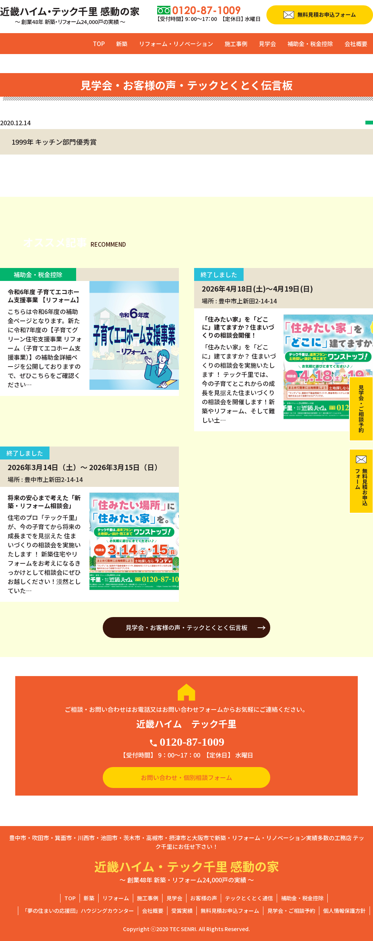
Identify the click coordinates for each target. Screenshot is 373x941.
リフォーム (115, 898)
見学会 (267, 44)
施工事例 (236, 44)
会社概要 (355, 44)
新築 (122, 44)
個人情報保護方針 (344, 910)
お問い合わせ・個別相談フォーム (186, 777)
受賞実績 (182, 910)
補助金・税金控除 (310, 44)
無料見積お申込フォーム (230, 910)
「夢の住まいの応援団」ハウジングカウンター (78, 910)
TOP (99, 44)
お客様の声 (203, 898)
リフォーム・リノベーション (176, 44)
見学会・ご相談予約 (291, 910)
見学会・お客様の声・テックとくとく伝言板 (186, 627)
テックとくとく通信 (249, 898)
